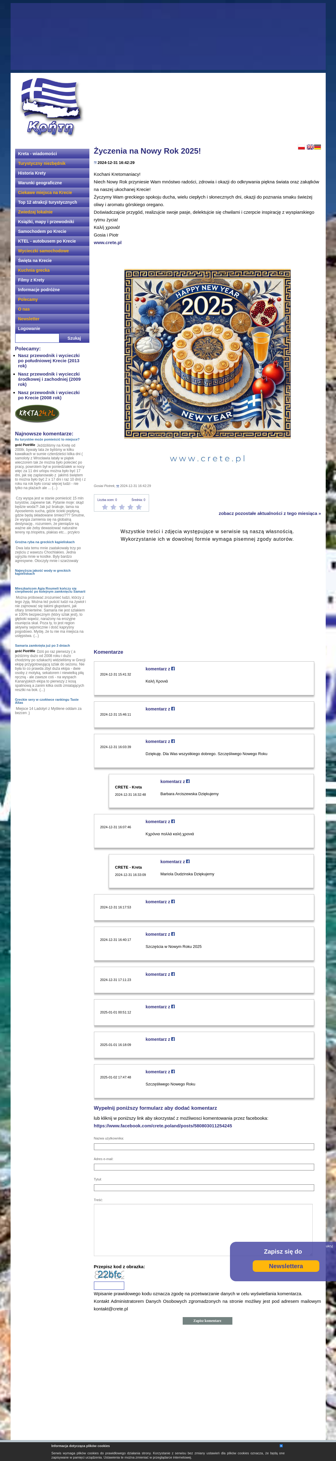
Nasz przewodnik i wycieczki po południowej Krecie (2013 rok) (49, 360)
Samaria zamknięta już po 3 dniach (42, 645)
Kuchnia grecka (34, 270)
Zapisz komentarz (207, 1321)
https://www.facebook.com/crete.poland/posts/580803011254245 (163, 1125)
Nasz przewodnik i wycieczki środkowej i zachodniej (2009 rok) (49, 379)
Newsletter (29, 318)
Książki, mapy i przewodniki (46, 221)
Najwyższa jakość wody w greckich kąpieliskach (43, 572)
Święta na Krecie (35, 260)
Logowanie (29, 328)
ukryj (329, 1246)
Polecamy (28, 299)
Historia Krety (32, 173)
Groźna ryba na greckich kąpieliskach (45, 541)
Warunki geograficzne (40, 182)
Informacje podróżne (39, 289)
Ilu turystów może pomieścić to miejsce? (47, 439)
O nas (24, 309)
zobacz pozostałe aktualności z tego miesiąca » (270, 513)
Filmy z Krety (31, 280)
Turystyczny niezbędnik (42, 163)
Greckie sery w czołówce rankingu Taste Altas (47, 701)
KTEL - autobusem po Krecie (47, 241)
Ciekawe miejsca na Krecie (45, 192)
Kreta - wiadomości (37, 153)
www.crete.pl (108, 242)
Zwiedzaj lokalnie (35, 211)
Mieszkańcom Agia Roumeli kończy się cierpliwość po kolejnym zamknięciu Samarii (50, 590)
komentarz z (160, 668)
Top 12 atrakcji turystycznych (47, 202)
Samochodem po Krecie (42, 231)
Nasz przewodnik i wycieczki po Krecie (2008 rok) (49, 395)
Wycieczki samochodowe (43, 250)
